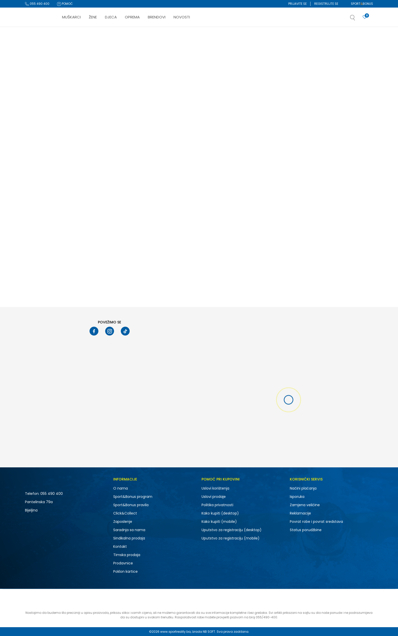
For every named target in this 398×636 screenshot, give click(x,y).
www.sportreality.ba (175, 631)
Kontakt (120, 546)
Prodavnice (123, 563)
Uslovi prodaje (214, 496)
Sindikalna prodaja (129, 538)
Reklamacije (300, 513)
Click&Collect (125, 513)
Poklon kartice (125, 571)
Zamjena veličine (305, 504)
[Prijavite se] (365, 17)
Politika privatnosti (217, 504)
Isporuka (297, 496)
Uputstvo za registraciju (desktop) (232, 529)
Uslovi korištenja (215, 488)
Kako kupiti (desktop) (220, 513)
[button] (357, 19)
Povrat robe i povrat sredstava (316, 521)
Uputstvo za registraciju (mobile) (231, 538)
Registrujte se (326, 4)
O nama (120, 488)
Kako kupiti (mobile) (219, 521)
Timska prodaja (126, 554)
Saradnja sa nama (129, 529)
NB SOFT (209, 631)
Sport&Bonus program (132, 496)
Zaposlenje (122, 521)
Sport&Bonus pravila (131, 504)
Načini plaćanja (303, 488)
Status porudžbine (306, 529)
